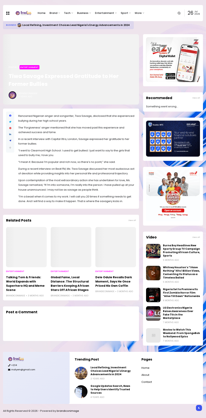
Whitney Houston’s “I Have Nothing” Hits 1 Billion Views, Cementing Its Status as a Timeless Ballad (181, 272)
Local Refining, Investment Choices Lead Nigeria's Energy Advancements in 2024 (76, 25)
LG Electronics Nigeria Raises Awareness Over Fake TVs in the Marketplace (178, 313)
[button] (10, 148)
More (138, 13)
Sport (124, 13)
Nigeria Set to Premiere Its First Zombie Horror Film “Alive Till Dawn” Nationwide (181, 293)
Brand (53, 13)
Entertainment (104, 13)
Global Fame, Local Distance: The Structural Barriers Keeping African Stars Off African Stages (70, 283)
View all (132, 220)
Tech (67, 13)
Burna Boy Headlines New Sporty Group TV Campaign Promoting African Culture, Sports (181, 250)
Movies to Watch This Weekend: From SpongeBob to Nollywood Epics (181, 333)
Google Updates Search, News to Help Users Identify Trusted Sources (110, 389)
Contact (146, 382)
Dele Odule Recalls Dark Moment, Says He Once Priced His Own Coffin (113, 281)
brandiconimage (68, 411)
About (145, 375)
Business (82, 13)
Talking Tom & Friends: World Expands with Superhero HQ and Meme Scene (25, 283)
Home (41, 13)
